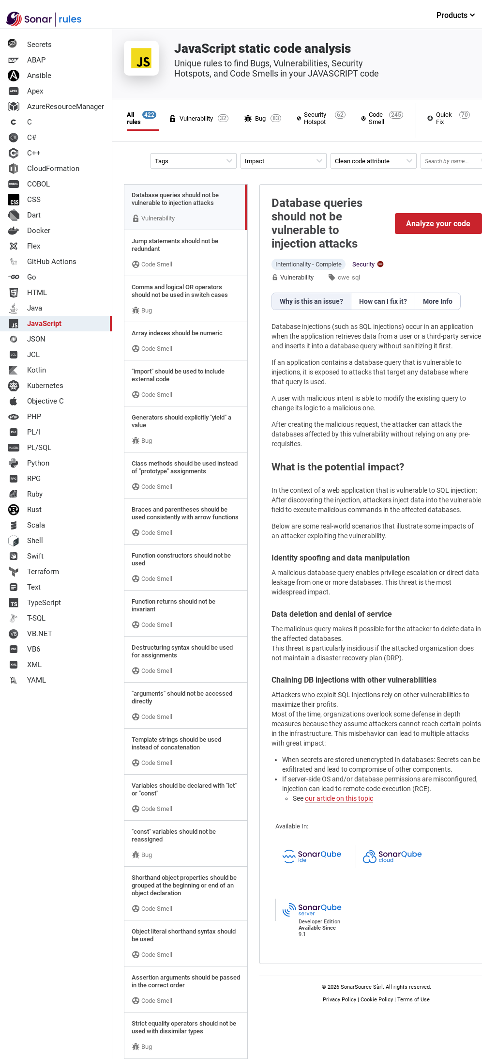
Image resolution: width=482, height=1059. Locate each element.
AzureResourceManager (56, 106)
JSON (26, 339)
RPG (24, 478)
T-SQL (26, 618)
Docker (29, 230)
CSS (24, 199)
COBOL (29, 184)
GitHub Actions (42, 261)
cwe (343, 277)
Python (28, 463)
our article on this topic (339, 798)
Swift (26, 556)
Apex (25, 91)
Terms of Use (415, 1000)
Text (24, 587)
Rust (25, 509)
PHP (24, 416)
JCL (24, 354)
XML (25, 664)
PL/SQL (29, 447)
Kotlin (27, 370)
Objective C (36, 401)
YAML (27, 680)
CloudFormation (43, 168)
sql (356, 277)
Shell (25, 540)
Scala (26, 525)
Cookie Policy (378, 1000)
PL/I (24, 432)
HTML (27, 292)
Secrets (30, 44)
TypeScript (34, 602)
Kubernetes (35, 385)
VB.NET (30, 633)
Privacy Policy (341, 1000)
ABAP (26, 60)
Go (22, 277)
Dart (24, 215)
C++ (24, 153)
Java (25, 308)
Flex (24, 246)
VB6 (24, 649)
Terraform (33, 571)
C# (22, 137)
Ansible (29, 75)
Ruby (25, 494)
